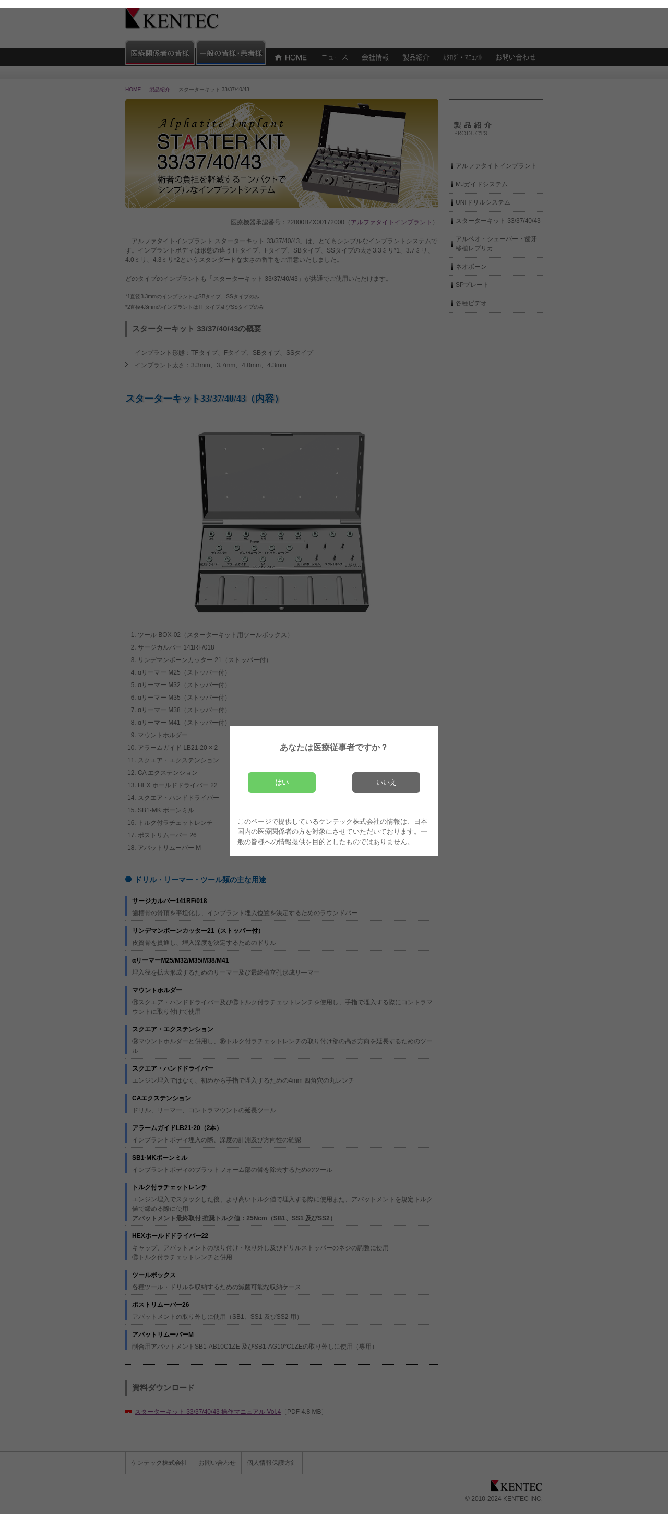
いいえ (386, 782)
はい (282, 782)
